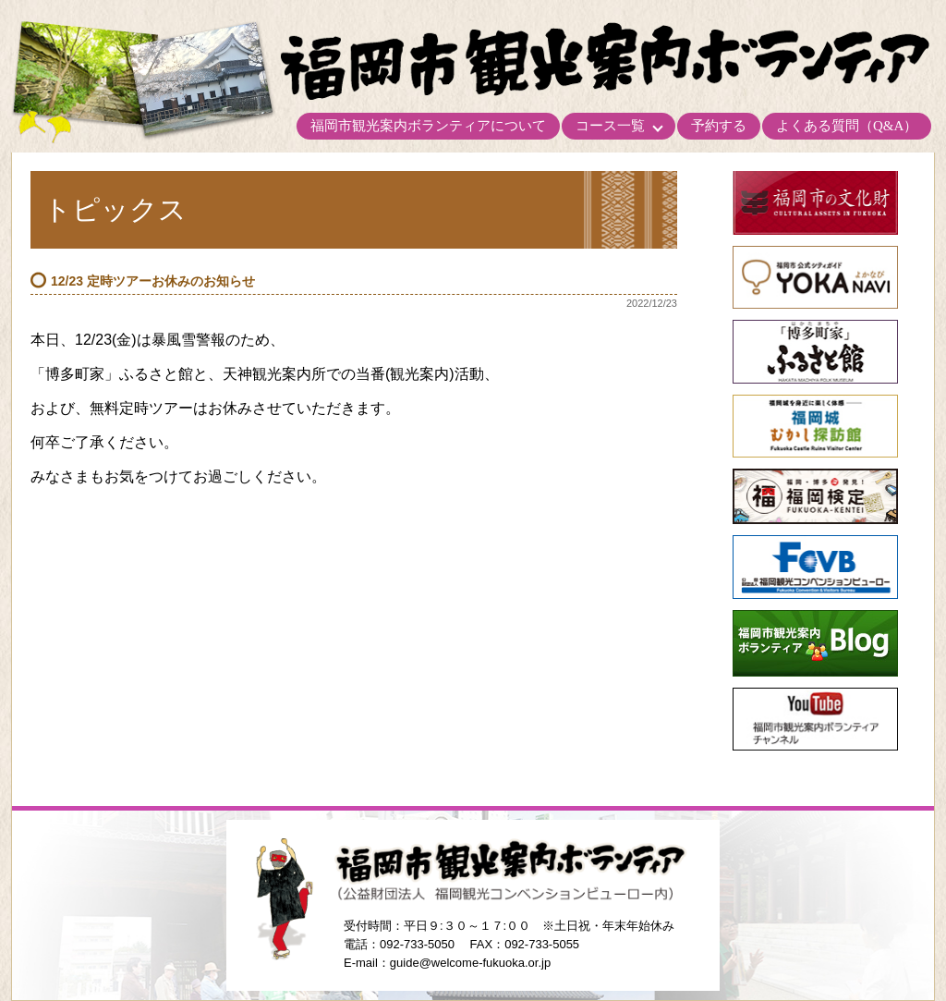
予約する (718, 125)
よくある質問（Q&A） (846, 125)
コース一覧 (610, 125)
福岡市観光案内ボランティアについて (428, 125)
